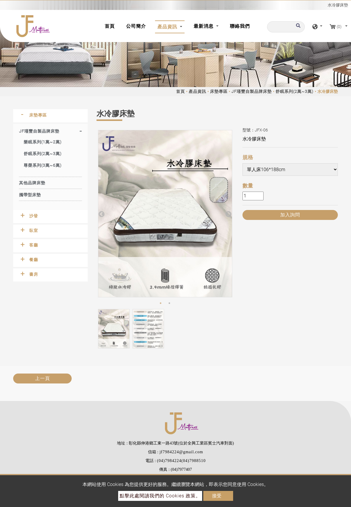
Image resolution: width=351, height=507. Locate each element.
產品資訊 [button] (168, 26)
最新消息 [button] (204, 26)
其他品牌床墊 (32, 182)
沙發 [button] (33, 215)
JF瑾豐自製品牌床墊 (251, 91)
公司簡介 (136, 26)
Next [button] (228, 214)
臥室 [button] (33, 230)
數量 (247, 186)
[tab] (50, 115)
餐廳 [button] (33, 259)
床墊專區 (219, 91)
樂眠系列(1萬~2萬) (43, 142)
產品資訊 (197, 91)
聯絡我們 (240, 26)
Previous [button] (101, 214)
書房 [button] (33, 274)
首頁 (111, 25)
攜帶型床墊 (30, 194)
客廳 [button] (33, 245)
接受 (216, 496)
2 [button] (169, 303)
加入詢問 (290, 215)
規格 (247, 157)
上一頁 (42, 378)
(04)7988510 (193, 461)
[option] (165, 213)
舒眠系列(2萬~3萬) (295, 91)
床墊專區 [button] (38, 115)
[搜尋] (286, 26)
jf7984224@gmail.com (181, 452)
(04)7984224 (169, 461)
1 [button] (161, 303)
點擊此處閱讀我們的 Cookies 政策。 (160, 496)
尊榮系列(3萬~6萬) (43, 165)
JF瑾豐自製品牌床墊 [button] (39, 131)
